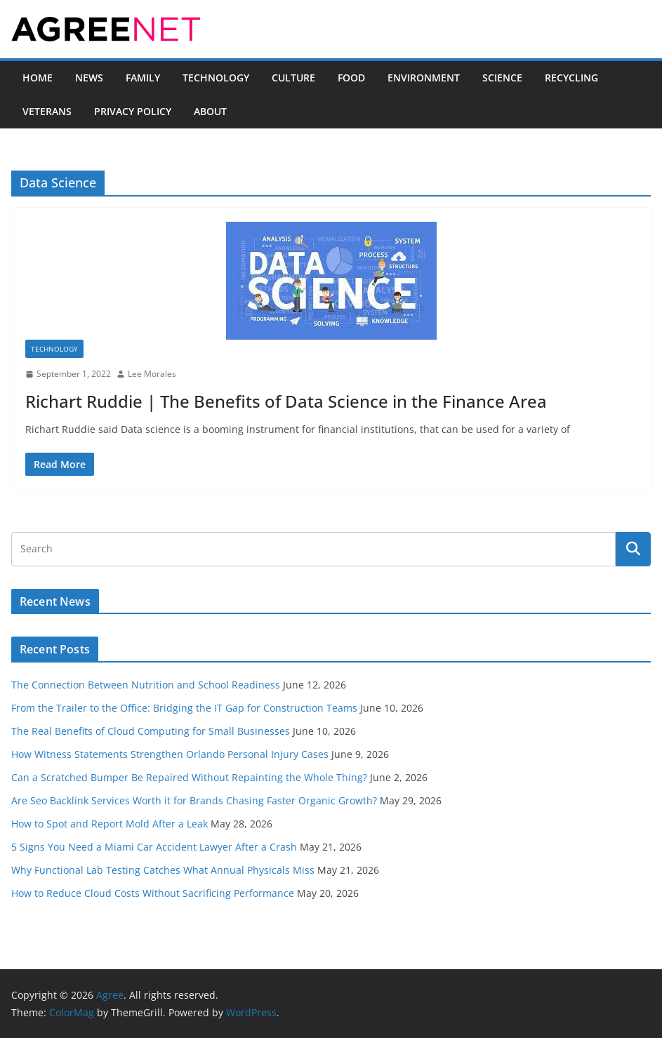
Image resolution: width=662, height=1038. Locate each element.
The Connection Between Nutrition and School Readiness (145, 684)
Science (502, 77)
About (210, 111)
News (89, 77)
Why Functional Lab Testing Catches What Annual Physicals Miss (163, 870)
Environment (424, 77)
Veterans (47, 111)
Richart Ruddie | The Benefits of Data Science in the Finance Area (286, 401)
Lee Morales (152, 374)
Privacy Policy (132, 111)
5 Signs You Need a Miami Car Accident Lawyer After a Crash (154, 846)
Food (351, 77)
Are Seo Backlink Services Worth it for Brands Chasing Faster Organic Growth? (194, 800)
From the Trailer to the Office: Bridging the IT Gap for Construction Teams (184, 707)
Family (143, 77)
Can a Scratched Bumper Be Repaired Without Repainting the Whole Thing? (189, 777)
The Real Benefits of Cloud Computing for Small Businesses (150, 731)
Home (37, 77)
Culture (293, 77)
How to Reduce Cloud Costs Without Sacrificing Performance (152, 893)
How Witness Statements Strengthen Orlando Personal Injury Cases (170, 754)
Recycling (571, 77)
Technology (216, 77)
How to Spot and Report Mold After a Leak (109, 823)
